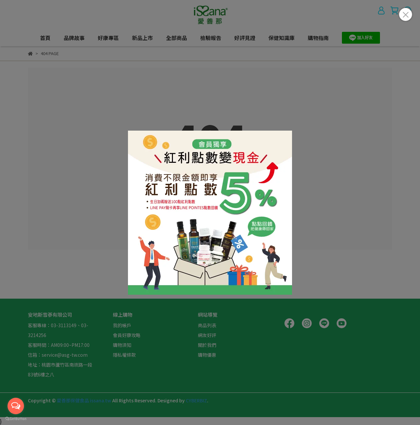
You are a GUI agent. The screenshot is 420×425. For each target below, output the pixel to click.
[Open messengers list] (16, 406)
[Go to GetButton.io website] (15, 418)
